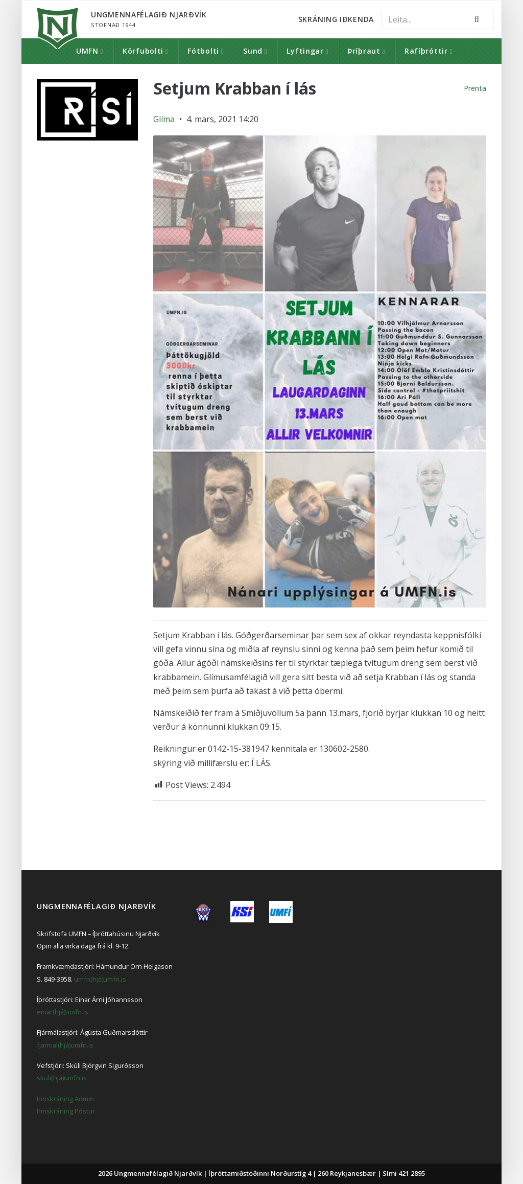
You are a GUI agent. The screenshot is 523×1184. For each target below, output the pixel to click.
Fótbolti (203, 51)
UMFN (87, 51)
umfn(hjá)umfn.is (100, 979)
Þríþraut (364, 51)
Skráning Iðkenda (336, 19)
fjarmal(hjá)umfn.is (65, 1045)
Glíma (164, 119)
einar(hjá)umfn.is (62, 1011)
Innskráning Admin (65, 1098)
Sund (253, 51)
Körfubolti (143, 51)
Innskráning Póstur (66, 1111)
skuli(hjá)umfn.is (62, 1077)
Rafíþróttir (426, 51)
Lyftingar (305, 51)
